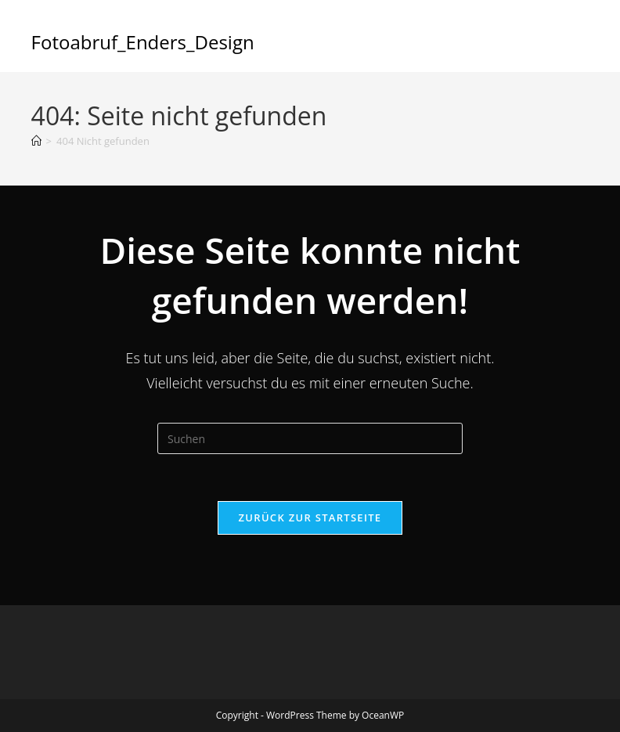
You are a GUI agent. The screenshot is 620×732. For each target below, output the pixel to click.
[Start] (36, 141)
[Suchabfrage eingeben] (310, 438)
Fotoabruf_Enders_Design (142, 42)
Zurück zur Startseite (310, 517)
